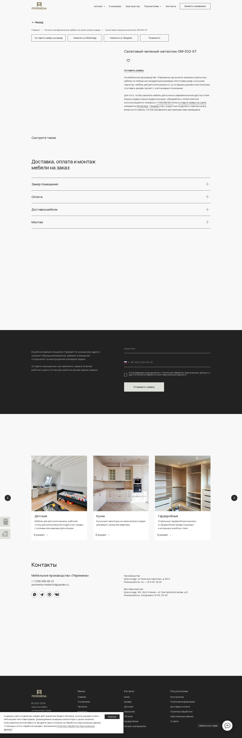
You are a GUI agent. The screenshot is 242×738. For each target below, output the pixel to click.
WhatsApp (142, 106)
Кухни (100, 516)
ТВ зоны (128, 716)
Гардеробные (168, 516)
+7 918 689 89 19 (164, 102)
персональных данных (182, 716)
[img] (34, 594)
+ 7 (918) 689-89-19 (42, 581)
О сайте (174, 721)
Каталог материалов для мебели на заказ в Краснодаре (72, 30)
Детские (41, 516)
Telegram (154, 106)
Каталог (98, 6)
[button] (195, 6)
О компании (115, 6)
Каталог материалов (135, 726)
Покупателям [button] (151, 6)
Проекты (82, 706)
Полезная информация (182, 701)
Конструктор (133, 6)
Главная (35, 30)
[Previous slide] (8, 498)
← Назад (37, 22)
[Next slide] (234, 498)
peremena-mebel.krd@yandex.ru (50, 584)
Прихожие (129, 711)
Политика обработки (181, 711)
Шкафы (127, 701)
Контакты (171, 6)
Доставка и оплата (180, 706)
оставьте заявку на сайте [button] (192, 102)
